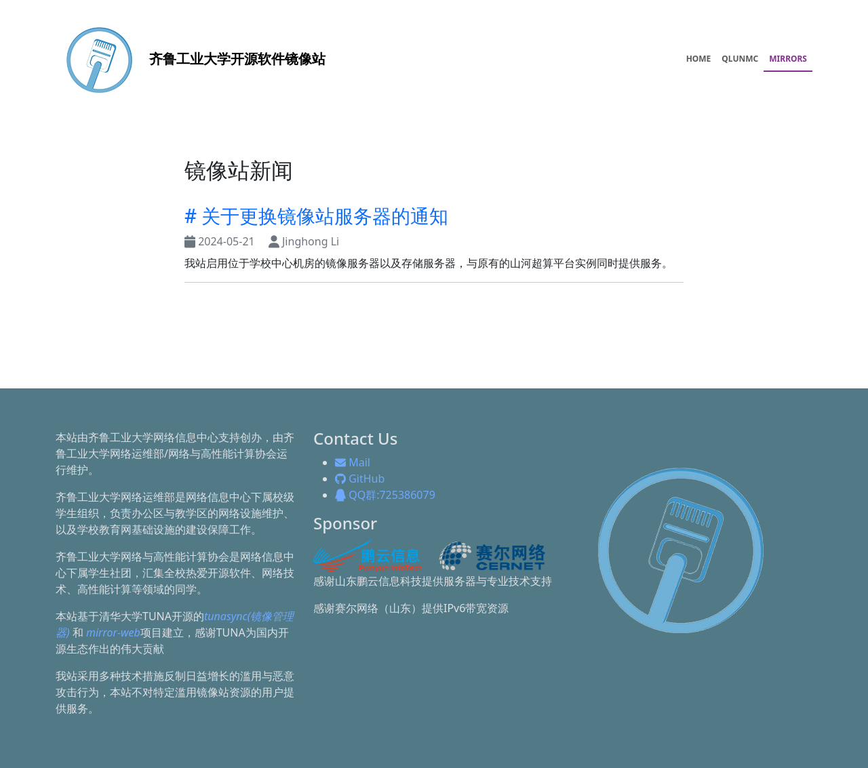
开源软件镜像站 (191, 58)
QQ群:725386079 (385, 494)
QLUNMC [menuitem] (740, 58)
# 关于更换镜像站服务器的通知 (316, 215)
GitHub (359, 478)
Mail (352, 462)
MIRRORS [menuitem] (788, 58)
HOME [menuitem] (698, 58)
